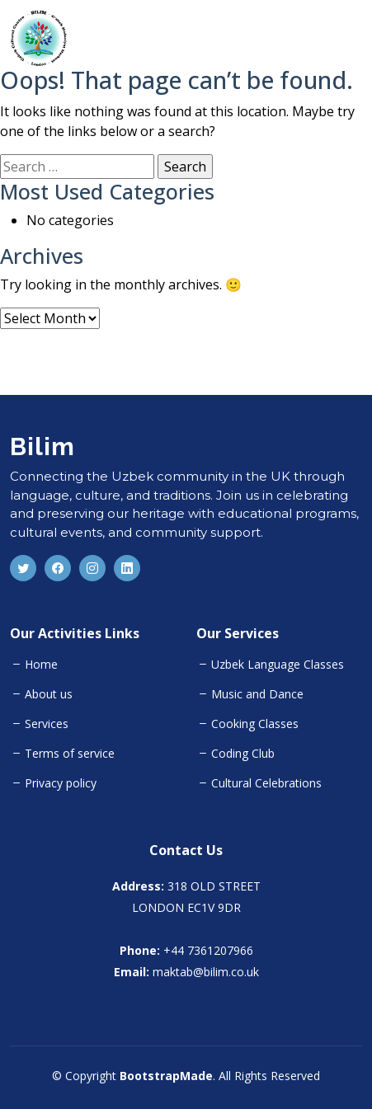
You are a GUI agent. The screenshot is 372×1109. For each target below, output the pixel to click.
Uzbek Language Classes (277, 664)
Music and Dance (257, 694)
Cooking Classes (255, 724)
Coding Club (243, 753)
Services (46, 724)
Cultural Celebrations (266, 783)
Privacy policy (61, 783)
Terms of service (70, 753)
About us (49, 694)
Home (41, 664)
